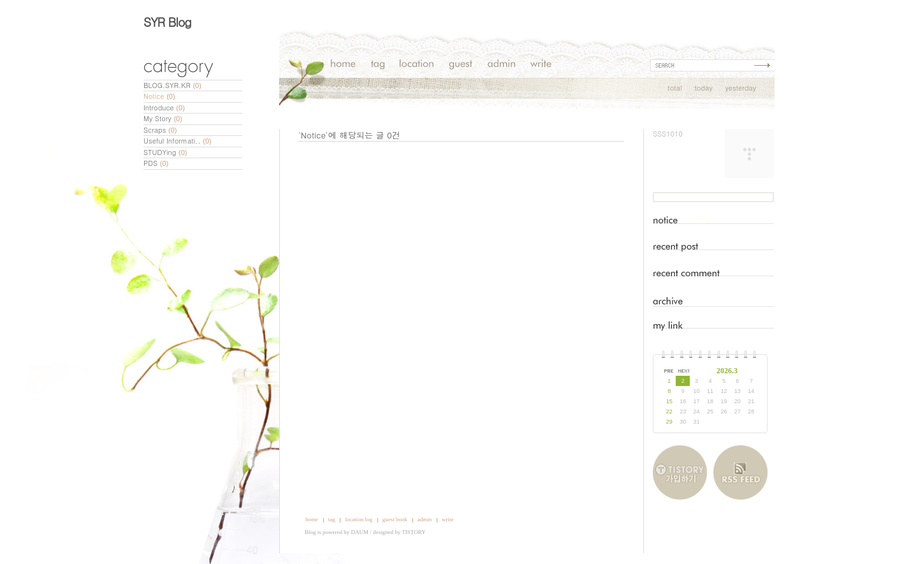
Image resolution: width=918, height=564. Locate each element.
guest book (394, 519)
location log (358, 519)
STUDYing (165, 152)
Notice (159, 96)
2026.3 (727, 370)
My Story (162, 118)
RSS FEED (740, 472)
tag (331, 519)
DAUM (360, 532)
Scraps (160, 130)
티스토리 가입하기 (683, 472)
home (311, 519)
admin (425, 519)
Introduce (164, 107)
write (448, 519)
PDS (155, 163)
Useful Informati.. (177, 140)
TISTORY (413, 532)
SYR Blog (167, 21)
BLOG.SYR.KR (172, 85)
